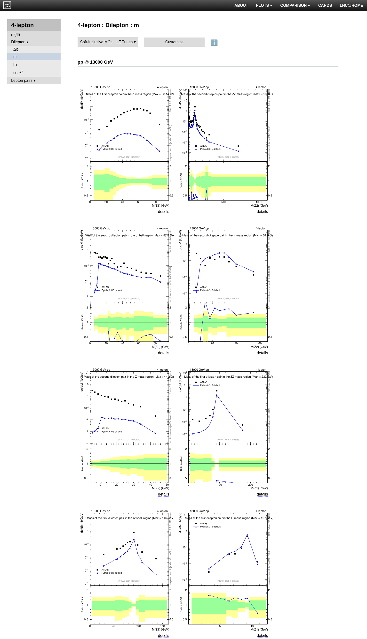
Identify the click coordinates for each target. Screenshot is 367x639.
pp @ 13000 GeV (95, 62)
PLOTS (264, 5)
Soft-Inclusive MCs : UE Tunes (106, 42)
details (163, 212)
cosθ (18, 72)
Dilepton (18, 42)
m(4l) (15, 34)
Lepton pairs (21, 80)
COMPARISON (295, 5)
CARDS (325, 5)
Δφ (15, 49)
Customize (174, 42)
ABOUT (241, 5)
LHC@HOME (351, 5)
